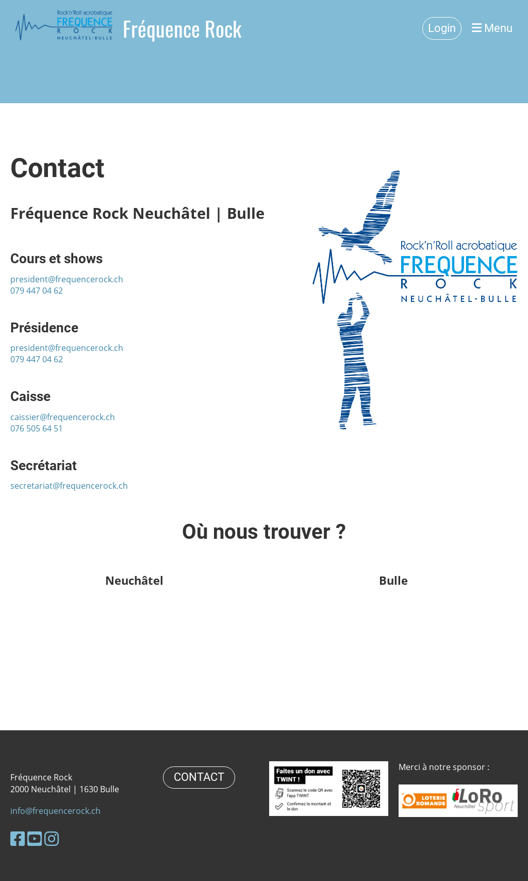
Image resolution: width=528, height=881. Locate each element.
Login (442, 28)
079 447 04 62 (36, 290)
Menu (492, 28)
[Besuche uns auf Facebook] (17, 838)
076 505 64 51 (36, 428)
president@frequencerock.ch (66, 279)
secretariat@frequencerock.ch (69, 485)
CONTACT (199, 777)
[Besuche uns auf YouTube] (34, 838)
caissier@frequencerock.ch (62, 417)
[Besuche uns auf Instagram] (51, 838)
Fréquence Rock (182, 28)
